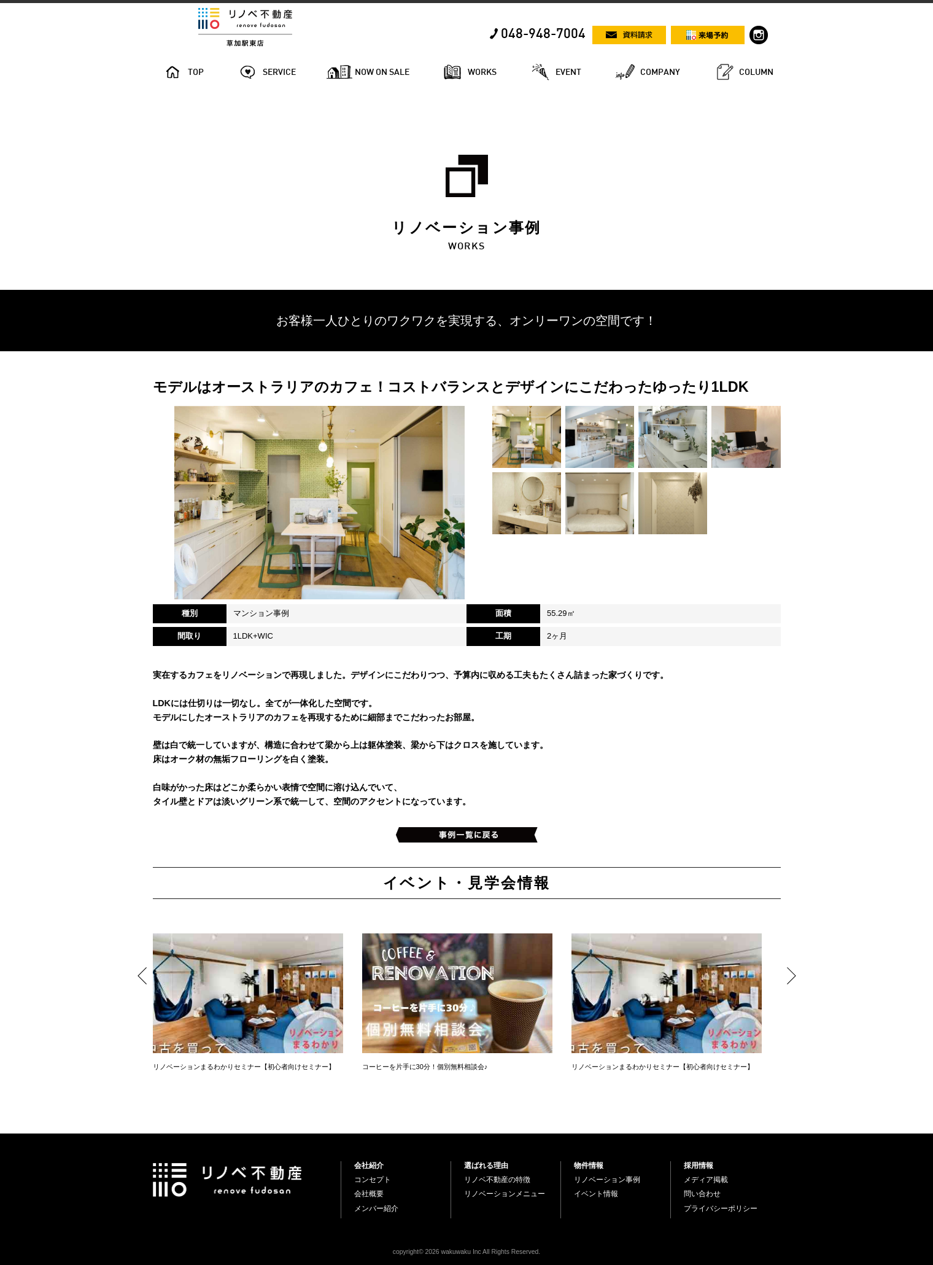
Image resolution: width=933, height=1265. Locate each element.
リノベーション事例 (607, 1179)
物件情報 (588, 1165)
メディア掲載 (706, 1179)
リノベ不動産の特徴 (497, 1179)
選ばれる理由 (486, 1165)
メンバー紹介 (376, 1208)
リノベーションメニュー (504, 1193)
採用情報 (698, 1165)
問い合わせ (702, 1193)
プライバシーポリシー (720, 1208)
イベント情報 (596, 1193)
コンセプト (372, 1179)
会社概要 (369, 1193)
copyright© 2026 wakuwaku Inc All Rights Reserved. (466, 1251)
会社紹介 (369, 1165)
